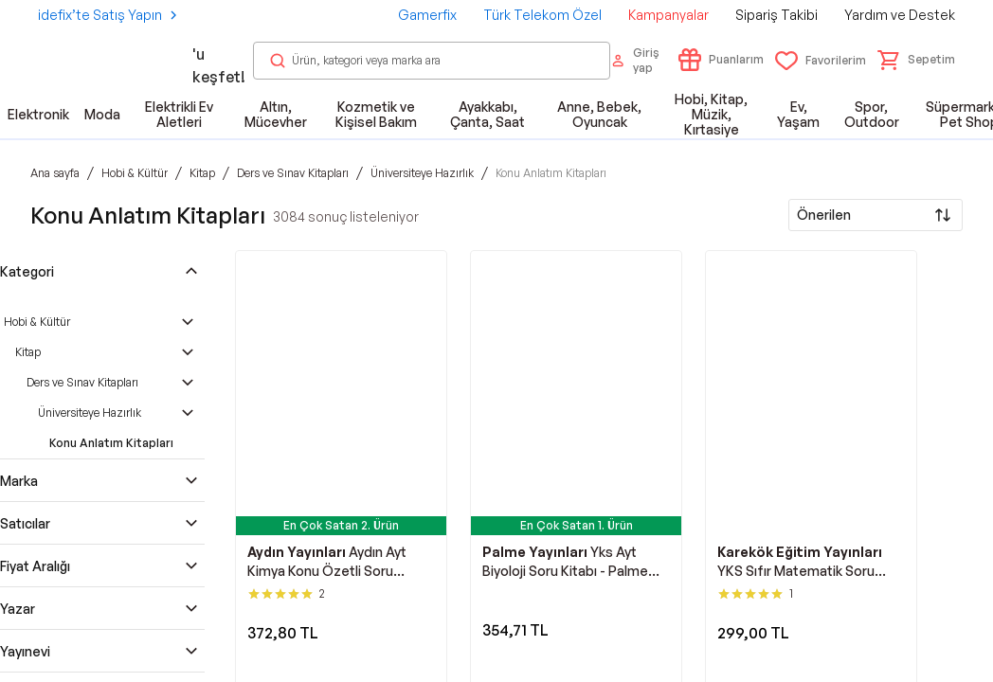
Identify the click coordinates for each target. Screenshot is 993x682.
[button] (916, 59)
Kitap (28, 352)
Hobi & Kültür (37, 321)
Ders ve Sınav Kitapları (82, 382)
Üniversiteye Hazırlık (89, 412)
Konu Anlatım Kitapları (111, 443)
